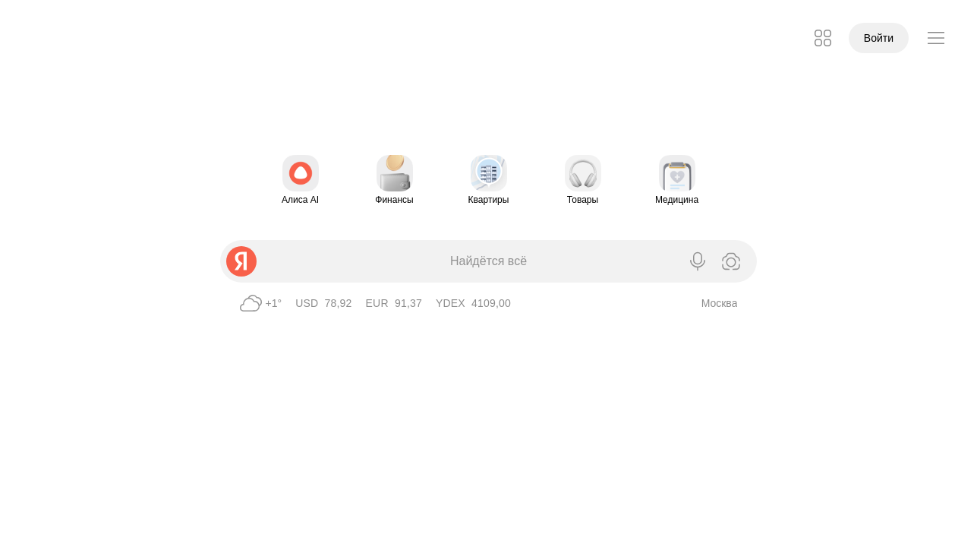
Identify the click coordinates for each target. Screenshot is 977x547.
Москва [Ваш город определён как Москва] (719, 303)
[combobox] (455, 261)
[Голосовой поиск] (697, 261)
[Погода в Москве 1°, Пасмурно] (258, 303)
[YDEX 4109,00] (473, 303)
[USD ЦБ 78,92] (323, 303)
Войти (878, 38)
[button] (823, 38)
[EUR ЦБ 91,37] (394, 303)
